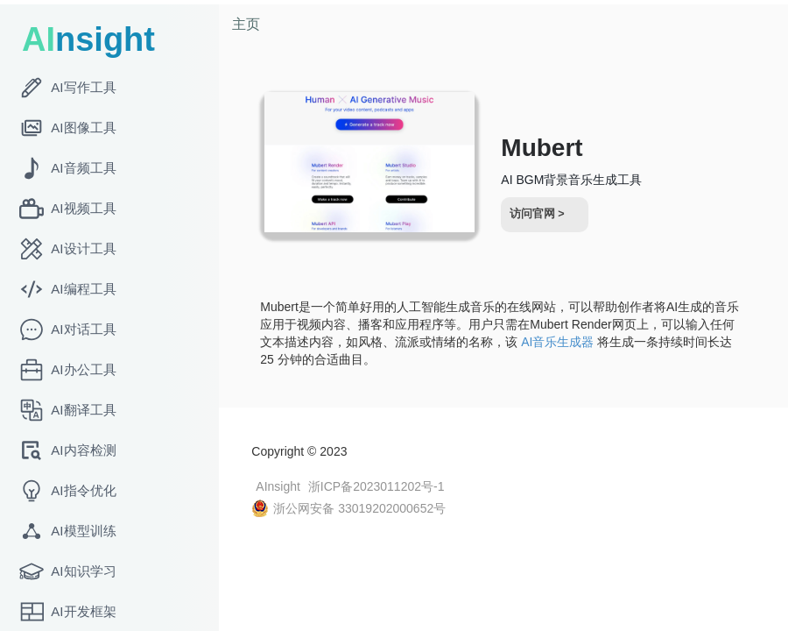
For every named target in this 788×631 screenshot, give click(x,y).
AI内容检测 (67, 450)
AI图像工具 (67, 128)
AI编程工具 (67, 289)
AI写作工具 (67, 87)
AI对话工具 (67, 329)
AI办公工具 (67, 370)
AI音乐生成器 (590, 342)
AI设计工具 (67, 249)
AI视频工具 (67, 208)
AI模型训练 (67, 531)
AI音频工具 (67, 168)
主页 (253, 24)
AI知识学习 (67, 571)
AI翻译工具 (67, 410)
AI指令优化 (67, 491)
